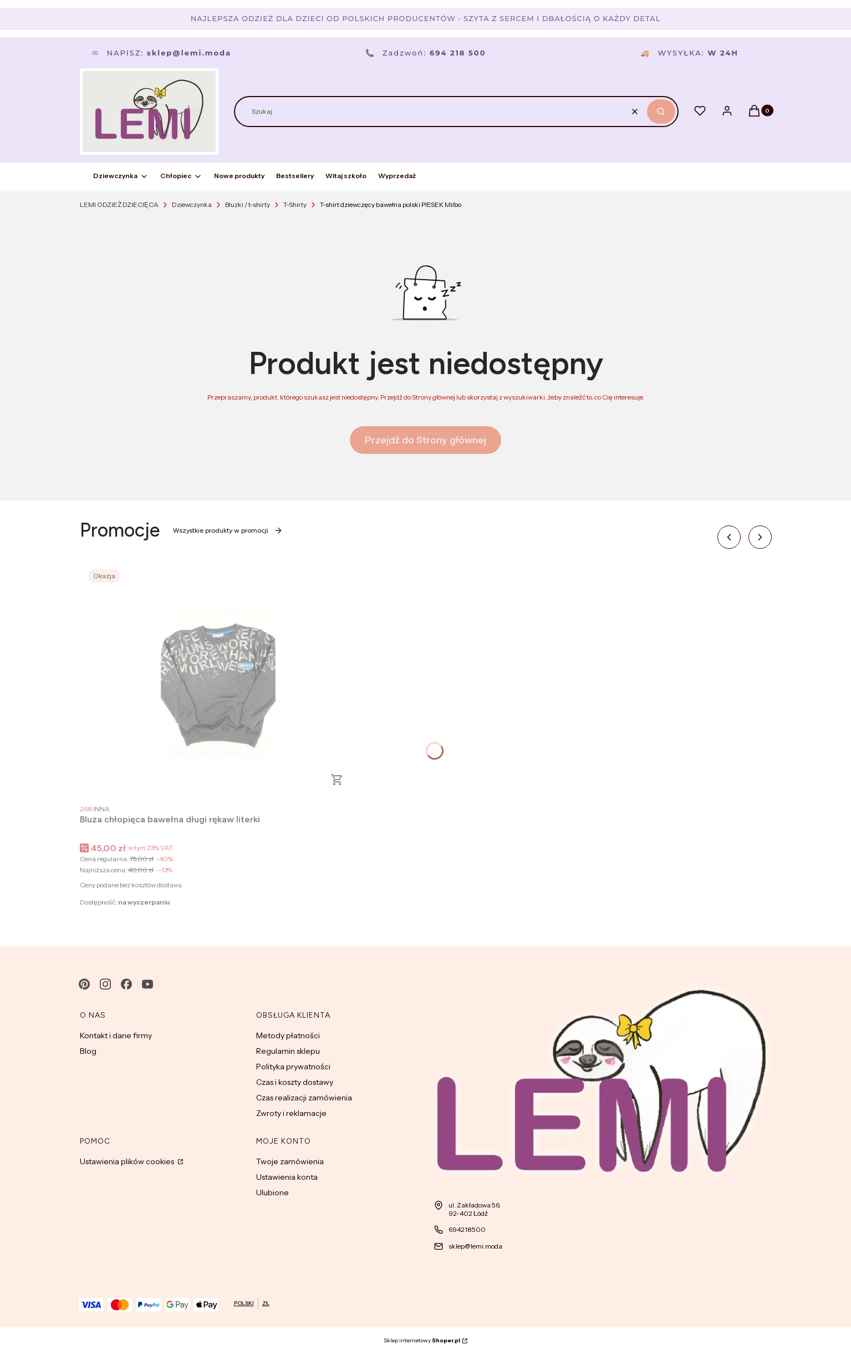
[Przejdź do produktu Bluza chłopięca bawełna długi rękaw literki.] (218, 680)
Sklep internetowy (422, 1340)
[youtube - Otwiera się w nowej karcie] (147, 984)
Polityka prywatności (293, 1067)
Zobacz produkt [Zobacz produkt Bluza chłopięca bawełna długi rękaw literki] (337, 780)
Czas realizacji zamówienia (304, 1098)
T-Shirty (295, 204)
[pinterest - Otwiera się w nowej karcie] (84, 984)
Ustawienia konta (287, 1177)
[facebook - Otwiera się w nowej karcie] (126, 984)
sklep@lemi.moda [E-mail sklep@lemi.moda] (475, 1246)
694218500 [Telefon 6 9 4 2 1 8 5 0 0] (467, 1229)
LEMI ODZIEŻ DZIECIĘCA (119, 204)
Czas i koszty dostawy (294, 1082)
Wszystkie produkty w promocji (228, 530)
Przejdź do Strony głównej (425, 440)
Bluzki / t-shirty (247, 204)
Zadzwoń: (425, 52)
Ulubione (272, 1193)
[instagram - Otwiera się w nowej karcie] (105, 984)
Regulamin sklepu (288, 1051)
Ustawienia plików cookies (128, 1161)
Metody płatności (288, 1035)
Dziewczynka (192, 204)
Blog (88, 1051)
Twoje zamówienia (290, 1161)
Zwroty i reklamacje (291, 1113)
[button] (661, 111)
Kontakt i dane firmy (116, 1035)
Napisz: (161, 52)
